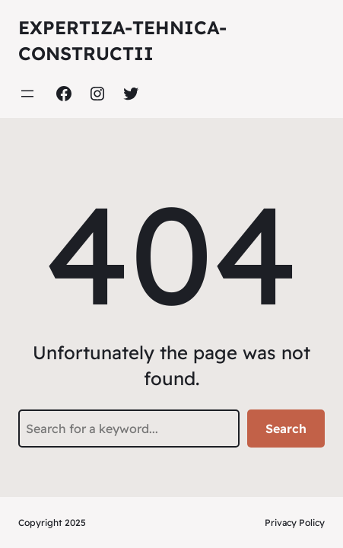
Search (285, 428)
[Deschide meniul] (27, 93)
